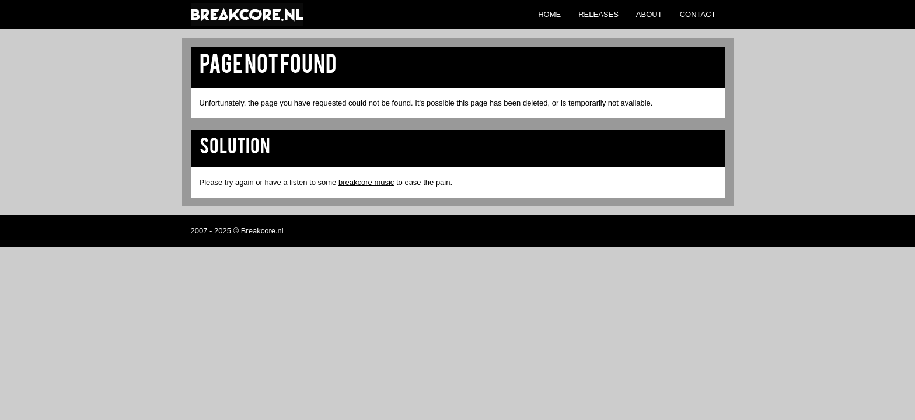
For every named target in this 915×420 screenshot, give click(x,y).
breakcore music (366, 182)
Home (549, 14)
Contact (698, 14)
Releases (598, 14)
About (649, 14)
